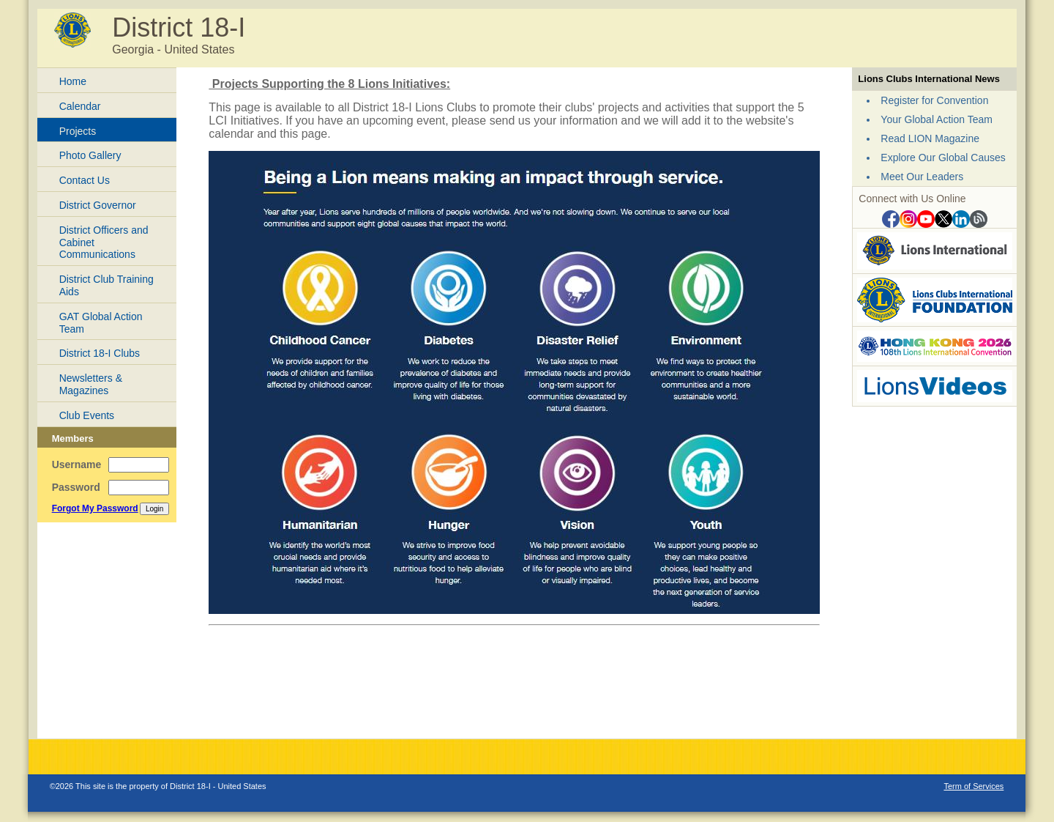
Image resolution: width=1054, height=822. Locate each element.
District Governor (97, 205)
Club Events (86, 415)
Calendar (80, 106)
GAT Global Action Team (101, 323)
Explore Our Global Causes (943, 157)
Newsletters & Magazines (90, 384)
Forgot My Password (95, 508)
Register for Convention (934, 100)
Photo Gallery (90, 155)
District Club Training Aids (106, 285)
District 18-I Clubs (99, 353)
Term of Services (973, 786)
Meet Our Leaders (922, 176)
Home (72, 81)
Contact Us (84, 180)
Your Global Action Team (937, 119)
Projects (78, 131)
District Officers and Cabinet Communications (104, 242)
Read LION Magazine (930, 138)
